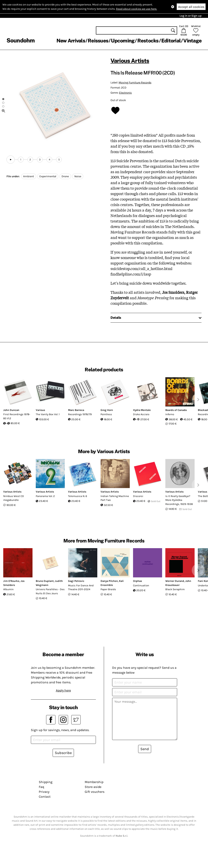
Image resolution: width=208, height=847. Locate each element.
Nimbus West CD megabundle (13, 498)
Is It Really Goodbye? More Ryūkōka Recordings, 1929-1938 (179, 500)
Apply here (63, 690)
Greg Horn (107, 410)
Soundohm (20, 40)
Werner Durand (174, 580)
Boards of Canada (176, 410)
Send (144, 749)
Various (40, 410)
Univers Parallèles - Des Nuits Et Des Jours (50, 591)
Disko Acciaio (141, 414)
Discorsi (138, 496)
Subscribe (63, 753)
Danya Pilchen (109, 580)
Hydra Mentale (142, 410)
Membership (94, 782)
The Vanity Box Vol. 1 (48, 414)
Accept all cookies (191, 7)
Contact (45, 796)
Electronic (125, 92)
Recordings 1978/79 (80, 414)
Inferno (169, 414)
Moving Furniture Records (135, 82)
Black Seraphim (175, 589)
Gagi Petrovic (76, 580)
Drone (65, 176)
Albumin (8, 589)
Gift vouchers (94, 792)
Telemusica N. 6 (77, 496)
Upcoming (122, 41)
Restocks (148, 41)
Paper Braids (108, 589)
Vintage (192, 41)
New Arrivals (70, 41)
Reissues (98, 41)
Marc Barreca (76, 410)
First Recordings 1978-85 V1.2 (16, 416)
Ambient (28, 176)
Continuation (141, 585)
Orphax (137, 580)
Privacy (44, 792)
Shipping (45, 782)
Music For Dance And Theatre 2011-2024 (81, 587)
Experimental (47, 176)
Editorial (171, 41)
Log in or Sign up (191, 15)
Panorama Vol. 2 (45, 496)
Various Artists (129, 60)
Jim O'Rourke (11, 580)
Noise (77, 176)
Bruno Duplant (45, 580)
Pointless (106, 414)
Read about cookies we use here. (136, 9)
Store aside (93, 787)
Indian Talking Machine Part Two (115, 498)
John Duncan (11, 410)
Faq (41, 787)
